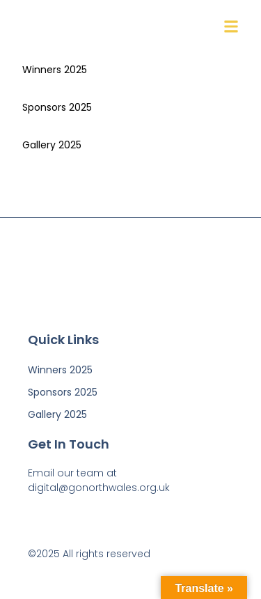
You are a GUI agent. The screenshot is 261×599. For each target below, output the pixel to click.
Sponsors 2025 (57, 107)
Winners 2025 (54, 70)
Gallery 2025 (51, 145)
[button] (231, 26)
